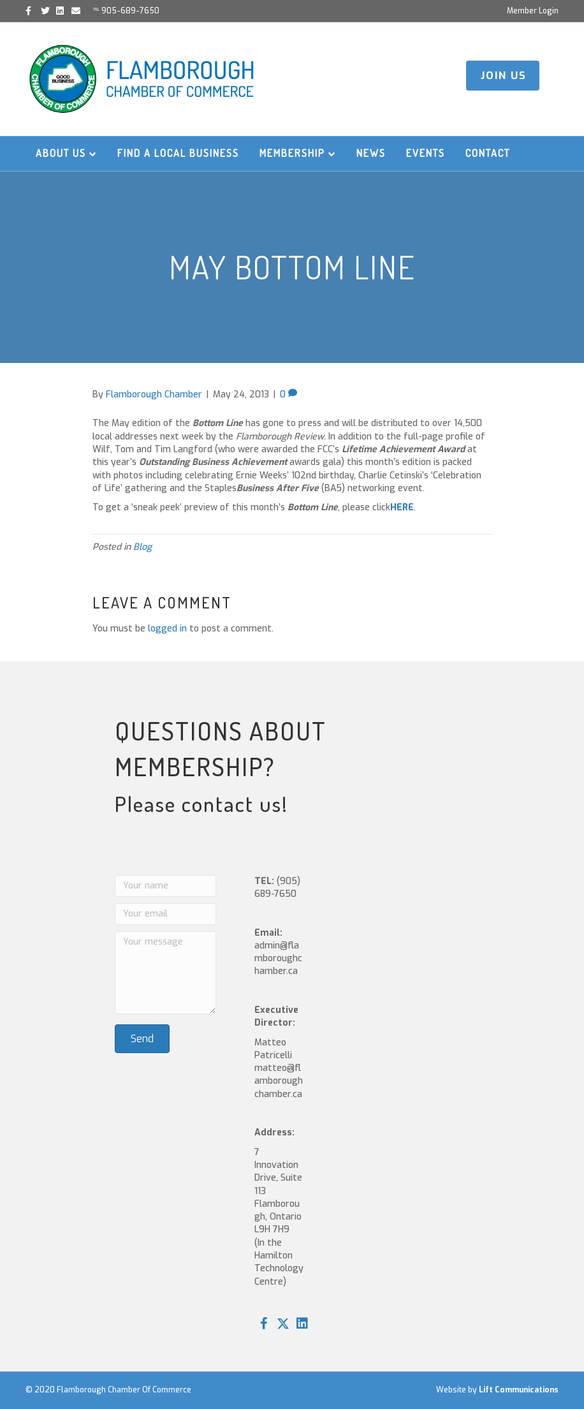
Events (425, 153)
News (371, 153)
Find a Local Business (178, 153)
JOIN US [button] (504, 75)
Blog (142, 547)
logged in (167, 629)
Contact (487, 153)
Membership (292, 153)
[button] (264, 1323)
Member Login (532, 11)
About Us (61, 153)
